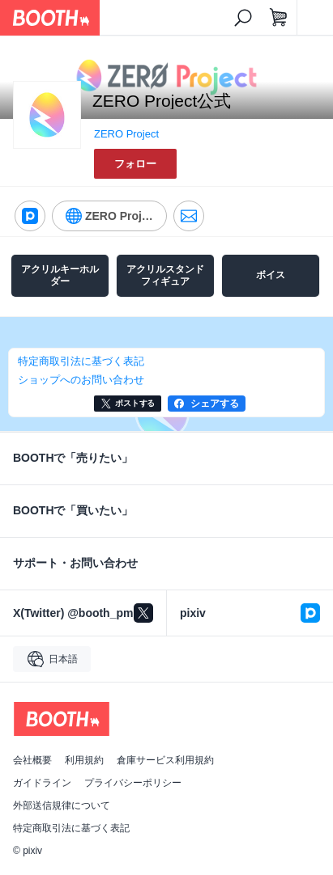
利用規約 (84, 760)
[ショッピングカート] (279, 18)
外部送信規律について (61, 805)
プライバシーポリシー (132, 783)
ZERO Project (126, 134)
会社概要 (32, 760)
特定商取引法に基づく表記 (71, 828)
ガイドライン (42, 783)
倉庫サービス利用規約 (165, 760)
